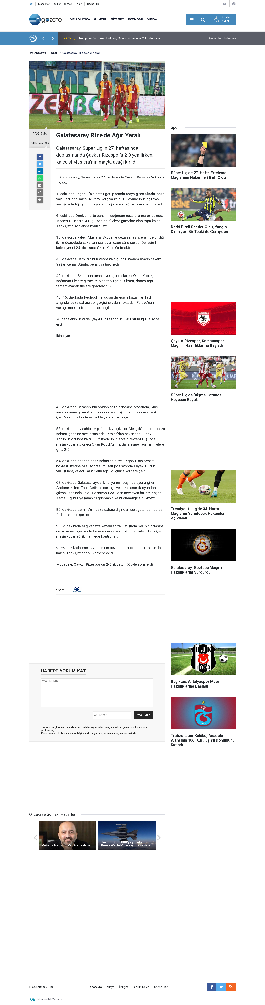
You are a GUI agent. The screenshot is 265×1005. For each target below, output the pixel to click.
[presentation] (43, 38)
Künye (110, 987)
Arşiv (79, 4)
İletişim (123, 987)
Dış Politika (80, 19)
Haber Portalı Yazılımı (49, 999)
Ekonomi (135, 19)
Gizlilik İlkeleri (141, 987)
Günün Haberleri (63, 4)
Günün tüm (222, 38)
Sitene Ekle (93, 4)
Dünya (152, 19)
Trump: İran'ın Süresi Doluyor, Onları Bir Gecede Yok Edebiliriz (119, 38)
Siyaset (117, 19)
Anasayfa (96, 987)
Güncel (100, 19)
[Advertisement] (14, 113)
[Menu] (191, 19)
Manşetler (43, 4)
